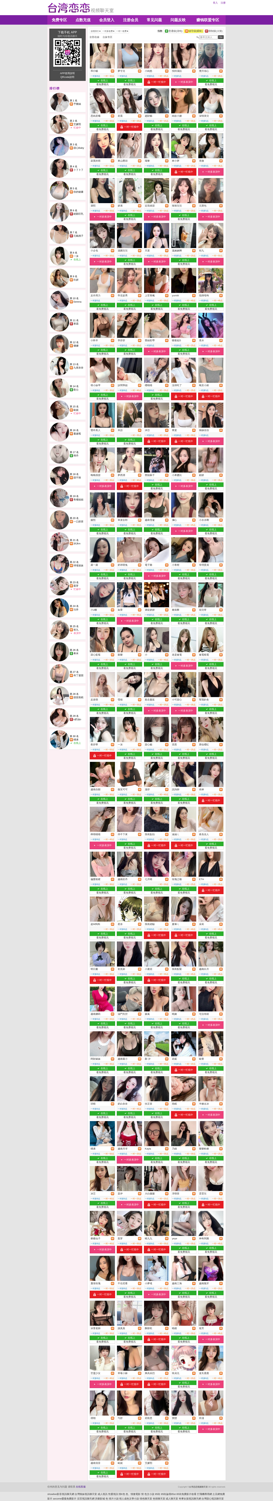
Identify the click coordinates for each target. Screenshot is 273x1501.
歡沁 (76, 389)
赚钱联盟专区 (207, 20)
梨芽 (76, 585)
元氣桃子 (78, 235)
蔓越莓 (77, 433)
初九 (76, 629)
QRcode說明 (67, 77)
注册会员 (130, 20)
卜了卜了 (78, 169)
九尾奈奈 (78, 367)
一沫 (76, 256)
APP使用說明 (67, 73)
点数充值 (83, 20)
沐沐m (77, 543)
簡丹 (76, 455)
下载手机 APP (67, 32)
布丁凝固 (78, 675)
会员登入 (106, 20)
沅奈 (76, 609)
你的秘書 (78, 191)
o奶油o (77, 719)
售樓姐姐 (78, 499)
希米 (76, 653)
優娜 (76, 345)
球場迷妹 (78, 565)
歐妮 (76, 410)
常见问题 (154, 20)
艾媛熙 (77, 124)
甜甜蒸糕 (78, 697)
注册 (223, 2)
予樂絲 (77, 104)
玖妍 (76, 279)
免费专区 (59, 20)
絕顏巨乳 (78, 213)
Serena (78, 301)
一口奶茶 (78, 521)
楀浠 (76, 739)
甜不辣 (77, 477)
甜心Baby (79, 147)
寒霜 (76, 323)
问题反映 (178, 20)
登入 (215, 2)
